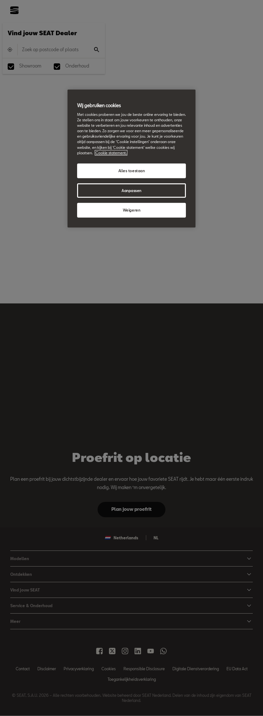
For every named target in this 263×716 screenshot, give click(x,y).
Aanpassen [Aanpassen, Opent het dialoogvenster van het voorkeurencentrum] (131, 190)
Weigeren (131, 210)
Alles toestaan (131, 170)
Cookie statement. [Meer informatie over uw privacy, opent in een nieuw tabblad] (111, 152)
